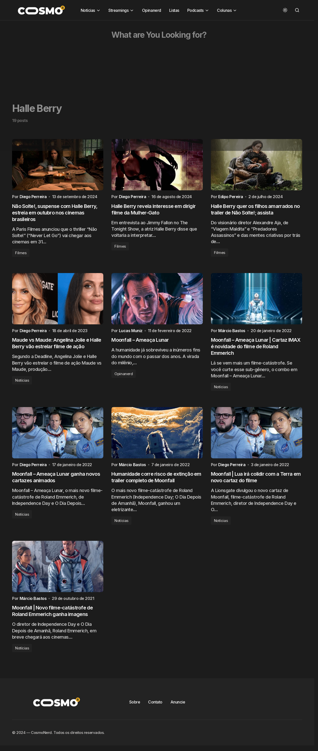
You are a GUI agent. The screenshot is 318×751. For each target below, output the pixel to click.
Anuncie (177, 711)
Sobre (134, 711)
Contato (155, 711)
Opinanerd (123, 378)
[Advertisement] (151, 55)
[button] (285, 10)
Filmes (20, 255)
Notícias (22, 384)
